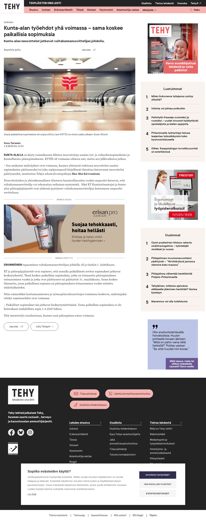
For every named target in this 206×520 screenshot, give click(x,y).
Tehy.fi (194, 3)
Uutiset (46, 10)
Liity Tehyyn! (43, 326)
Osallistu (146, 3)
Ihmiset (91, 10)
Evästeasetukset (158, 493)
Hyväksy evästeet (158, 475)
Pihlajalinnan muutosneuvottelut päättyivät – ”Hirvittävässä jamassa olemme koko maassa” (173, 261)
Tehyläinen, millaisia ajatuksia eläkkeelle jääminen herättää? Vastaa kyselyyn (174, 289)
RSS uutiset (120, 515)
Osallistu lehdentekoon (93, 405)
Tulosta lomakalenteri (123, 454)
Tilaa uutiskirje (88, 394)
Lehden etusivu (79, 423)
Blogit (73, 462)
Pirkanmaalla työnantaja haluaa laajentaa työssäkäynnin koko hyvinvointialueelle (170, 136)
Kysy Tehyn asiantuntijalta (125, 434)
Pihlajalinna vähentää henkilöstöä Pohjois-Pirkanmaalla (171, 275)
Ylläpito (153, 515)
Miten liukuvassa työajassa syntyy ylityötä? (172, 98)
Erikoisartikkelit (63, 10)
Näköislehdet (157, 434)
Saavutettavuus (99, 515)
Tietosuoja (79, 515)
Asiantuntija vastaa (128, 10)
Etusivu (33, 10)
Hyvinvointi (106, 10)
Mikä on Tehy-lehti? (161, 429)
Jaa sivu (86, 50)
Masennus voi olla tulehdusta (169, 301)
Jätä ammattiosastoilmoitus (124, 441)
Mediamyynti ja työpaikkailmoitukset (162, 441)
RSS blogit (138, 515)
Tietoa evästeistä (58, 515)
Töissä (79, 10)
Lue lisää (32, 494)
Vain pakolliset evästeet (158, 484)
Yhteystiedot (157, 458)
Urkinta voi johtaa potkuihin (168, 108)
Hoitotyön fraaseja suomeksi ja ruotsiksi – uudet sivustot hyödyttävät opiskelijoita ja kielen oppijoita (174, 121)
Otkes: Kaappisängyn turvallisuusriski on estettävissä (174, 150)
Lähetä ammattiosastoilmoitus (132, 394)
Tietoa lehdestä (164, 3)
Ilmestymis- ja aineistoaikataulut (160, 451)
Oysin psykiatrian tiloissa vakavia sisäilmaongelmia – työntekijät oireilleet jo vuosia (171, 246)
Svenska (182, 3)
